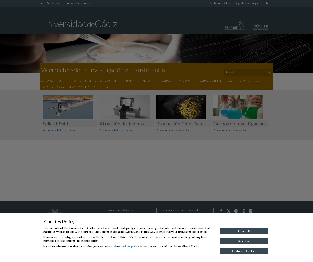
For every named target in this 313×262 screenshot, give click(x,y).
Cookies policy (129, 246)
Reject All (244, 241)
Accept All (244, 231)
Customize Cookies (244, 251)
